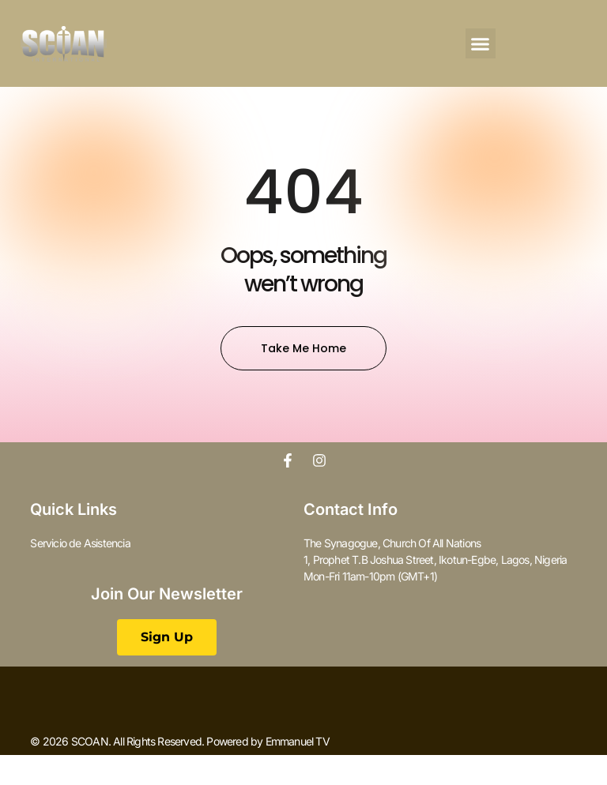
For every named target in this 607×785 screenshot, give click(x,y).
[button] (481, 43)
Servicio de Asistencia (80, 543)
